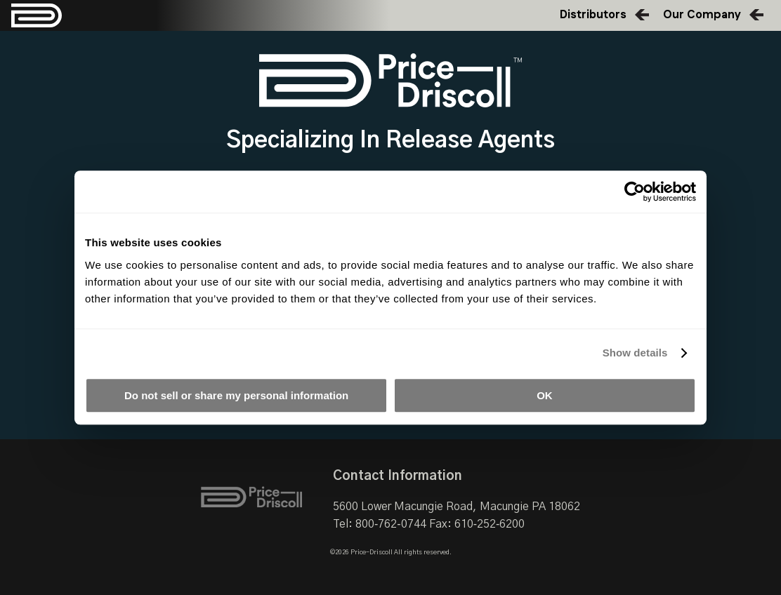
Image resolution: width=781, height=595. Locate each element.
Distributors (593, 15)
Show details (635, 353)
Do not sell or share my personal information (236, 395)
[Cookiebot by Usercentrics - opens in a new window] (634, 191)
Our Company (702, 15)
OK (545, 395)
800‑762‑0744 (390, 524)
